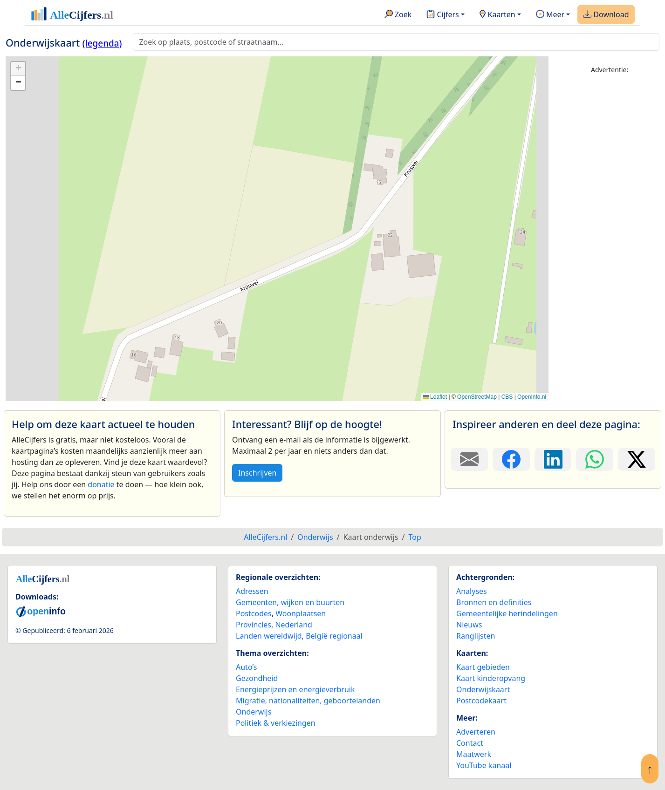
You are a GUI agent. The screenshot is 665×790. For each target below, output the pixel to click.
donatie (101, 484)
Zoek (398, 14)
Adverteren (475, 732)
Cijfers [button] (442, 14)
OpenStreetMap (477, 397)
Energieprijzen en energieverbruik (295, 689)
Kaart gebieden (483, 667)
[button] (18, 69)
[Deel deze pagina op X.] (636, 459)
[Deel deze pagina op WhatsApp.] (594, 459)
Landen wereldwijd (269, 636)
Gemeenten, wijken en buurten (290, 602)
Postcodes (254, 613)
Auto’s (246, 667)
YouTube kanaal (483, 765)
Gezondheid (257, 678)
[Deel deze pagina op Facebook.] (511, 459)
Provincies (253, 625)
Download (606, 14)
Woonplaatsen (300, 613)
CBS (507, 397)
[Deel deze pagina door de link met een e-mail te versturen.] (469, 459)
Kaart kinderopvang (490, 678)
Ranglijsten (475, 636)
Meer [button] (550, 14)
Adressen (252, 591)
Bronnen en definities (493, 602)
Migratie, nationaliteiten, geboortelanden (308, 700)
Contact (469, 743)
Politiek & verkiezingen (275, 723)
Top (414, 537)
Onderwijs (253, 712)
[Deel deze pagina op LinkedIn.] (553, 459)
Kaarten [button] (497, 14)
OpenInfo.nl (531, 397)
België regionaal (334, 636)
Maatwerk (473, 754)
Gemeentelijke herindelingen (507, 613)
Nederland (293, 625)
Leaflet (435, 397)
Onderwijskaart (483, 689)
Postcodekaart (481, 700)
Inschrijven (257, 473)
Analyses (471, 591)
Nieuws (469, 625)
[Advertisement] (609, 222)
